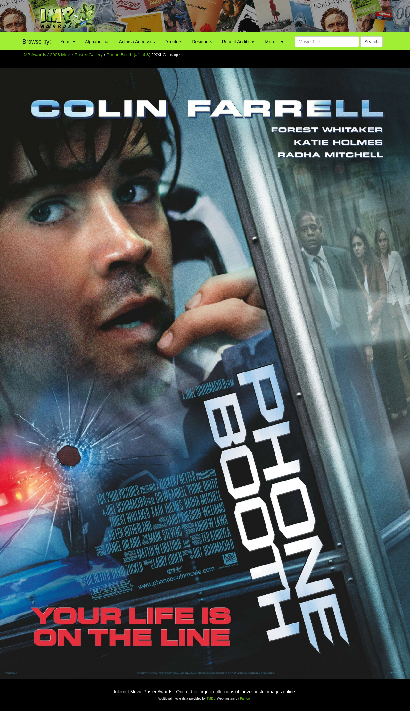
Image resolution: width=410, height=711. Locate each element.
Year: (68, 41)
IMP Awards (34, 54)
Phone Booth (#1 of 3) (129, 54)
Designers (202, 41)
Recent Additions (239, 41)
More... (274, 41)
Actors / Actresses (137, 41)
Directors (173, 41)
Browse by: (36, 41)
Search (372, 41)
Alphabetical (97, 41)
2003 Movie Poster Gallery (76, 54)
